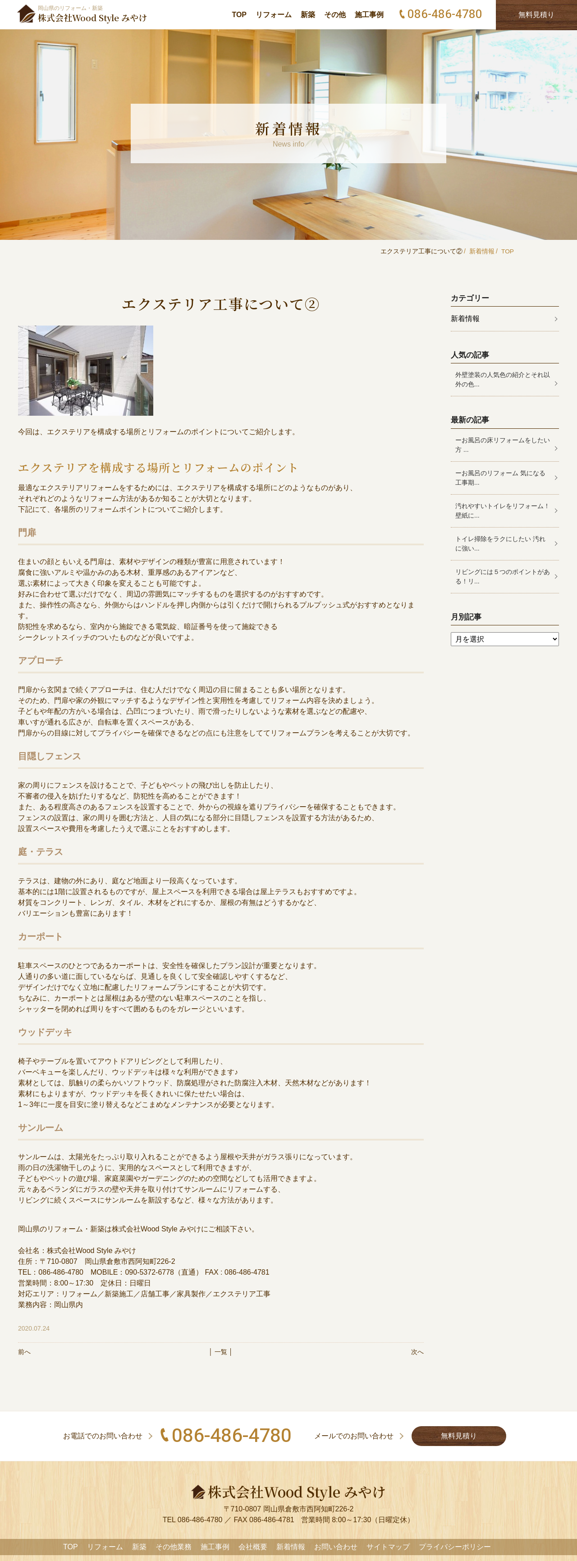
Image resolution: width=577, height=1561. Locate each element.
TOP (239, 14)
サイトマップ (388, 1547)
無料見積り (463, 1436)
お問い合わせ (335, 1547)
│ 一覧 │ (221, 1351)
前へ (24, 1351)
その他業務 (174, 1547)
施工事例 (369, 14)
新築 (308, 14)
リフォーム (274, 14)
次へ (417, 1351)
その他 (335, 14)
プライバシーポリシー (455, 1547)
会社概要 (252, 1547)
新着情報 (481, 251)
